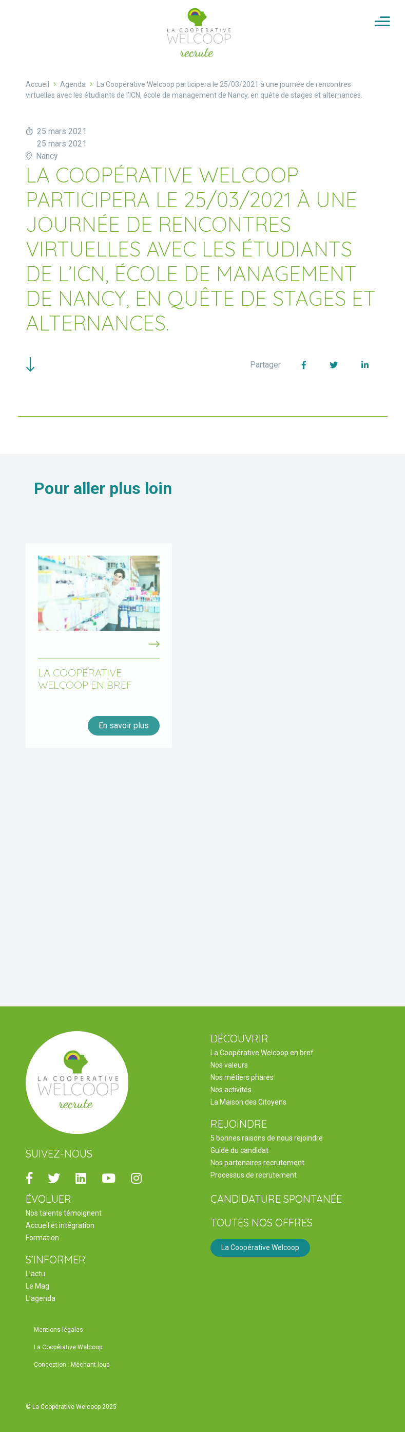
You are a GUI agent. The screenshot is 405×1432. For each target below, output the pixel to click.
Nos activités (231, 1090)
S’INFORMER (56, 1259)
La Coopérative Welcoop (260, 1247)
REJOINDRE (238, 1123)
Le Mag (37, 1286)
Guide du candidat (239, 1150)
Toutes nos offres (261, 1222)
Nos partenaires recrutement (257, 1163)
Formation (42, 1238)
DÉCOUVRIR (239, 1038)
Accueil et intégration (60, 1225)
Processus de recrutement (253, 1175)
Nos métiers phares (242, 1077)
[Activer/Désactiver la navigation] (382, 22)
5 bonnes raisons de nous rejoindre (266, 1138)
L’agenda (40, 1298)
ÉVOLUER (48, 1198)
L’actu (35, 1274)
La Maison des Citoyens (248, 1102)
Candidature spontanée (276, 1198)
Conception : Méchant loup (71, 1364)
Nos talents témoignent (64, 1213)
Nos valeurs (229, 1065)
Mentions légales (58, 1329)
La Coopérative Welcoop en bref (262, 1053)
